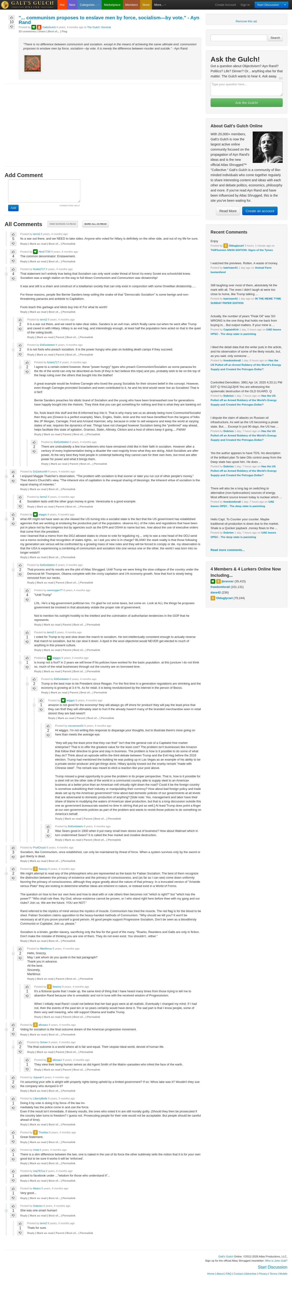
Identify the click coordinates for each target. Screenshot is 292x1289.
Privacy (263, 1273)
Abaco (37, 1188)
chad (36, 1149)
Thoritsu (43, 1132)
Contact (238, 1273)
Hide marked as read (63, 224)
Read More (228, 211)
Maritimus (46, 948)
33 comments (27, 31)
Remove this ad (246, 21)
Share (42, 31)
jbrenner (228, 581)
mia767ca (39, 1170)
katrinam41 (230, 267)
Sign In (245, 5)
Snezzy (42, 868)
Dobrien (228, 395)
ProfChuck (39, 847)
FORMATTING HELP (70, 205)
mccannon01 (76, 725)
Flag (64, 31)
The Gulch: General (99, 27)
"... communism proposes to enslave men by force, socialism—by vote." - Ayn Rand (109, 20)
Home (211, 1273)
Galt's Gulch (225, 1256)
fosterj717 (39, 268)
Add (13, 208)
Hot (62, 5)
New (72, 5)
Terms (273, 1273)
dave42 (216, 592)
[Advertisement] (103, 120)
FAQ (228, 1273)
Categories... (89, 5)
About (220, 1273)
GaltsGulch (49, 27)
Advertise (250, 1273)
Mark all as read (95, 224)
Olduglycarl (236, 245)
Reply (24, 243)
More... (160, 5)
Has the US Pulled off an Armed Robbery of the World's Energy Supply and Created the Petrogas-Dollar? (246, 365)
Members (131, 5)
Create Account (225, 5)
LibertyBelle (40, 1098)
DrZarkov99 (40, 471)
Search (275, 38)
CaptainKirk (231, 329)
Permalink (68, 243)
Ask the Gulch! (246, 103)
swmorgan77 (55, 590)
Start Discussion (268, 5)
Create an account (260, 211)
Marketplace (112, 5)
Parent (60, 337)
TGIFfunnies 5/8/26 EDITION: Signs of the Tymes (242, 249)
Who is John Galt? (276, 1260)
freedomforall (232, 360)
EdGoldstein (47, 344)
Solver (44, 1042)
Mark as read (38, 243)
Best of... (53, 31)
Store (146, 5)
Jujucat (37, 1077)
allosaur (43, 1024)
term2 (36, 233)
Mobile (283, 1273)
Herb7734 (44, 251)
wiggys (42, 514)
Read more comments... (228, 550)
